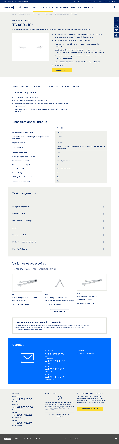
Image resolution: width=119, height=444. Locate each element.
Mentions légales (74, 438)
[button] (102, 1)
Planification (62, 7)
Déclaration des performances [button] (58, 242)
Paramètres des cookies (58, 438)
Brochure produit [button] (58, 235)
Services (87, 7)
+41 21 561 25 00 (54, 353)
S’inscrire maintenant (90, 409)
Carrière (96, 1)
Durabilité (76, 1)
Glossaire (67, 438)
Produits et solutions (42, 7)
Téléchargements (51, 87)
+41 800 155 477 (54, 376)
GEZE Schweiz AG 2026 (20, 438)
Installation (75, 7)
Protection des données (45, 438)
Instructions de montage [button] (58, 221)
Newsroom (83, 1)
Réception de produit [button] (58, 207)
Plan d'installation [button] (58, 249)
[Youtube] (114, 1)
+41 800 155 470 (54, 369)
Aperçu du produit (20, 87)
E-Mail (39, 329)
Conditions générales (32, 438)
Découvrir (23, 7)
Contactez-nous (62, 70)
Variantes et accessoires (71, 87)
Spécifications (36, 87)
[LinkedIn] (112, 1)
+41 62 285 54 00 (55, 361)
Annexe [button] (58, 228)
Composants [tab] (17, 269)
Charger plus (59, 311)
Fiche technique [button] (58, 214)
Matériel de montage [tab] (47, 269)
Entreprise (90, 1)
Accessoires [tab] (30, 269)
